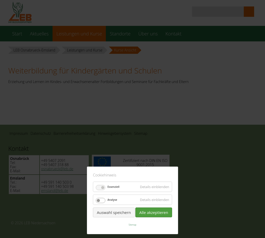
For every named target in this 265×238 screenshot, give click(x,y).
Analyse (112, 200)
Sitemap (132, 224)
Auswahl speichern (114, 212)
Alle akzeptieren (153, 212)
